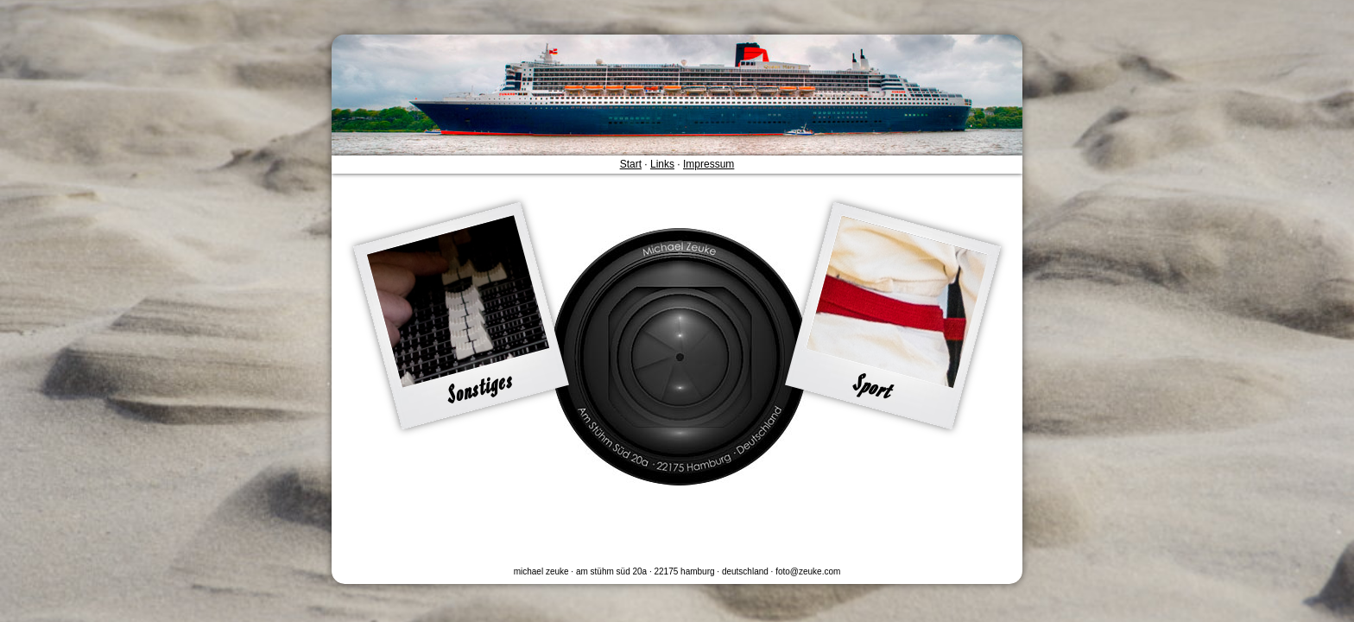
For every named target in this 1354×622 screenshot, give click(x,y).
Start (631, 164)
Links (662, 164)
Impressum (708, 164)
